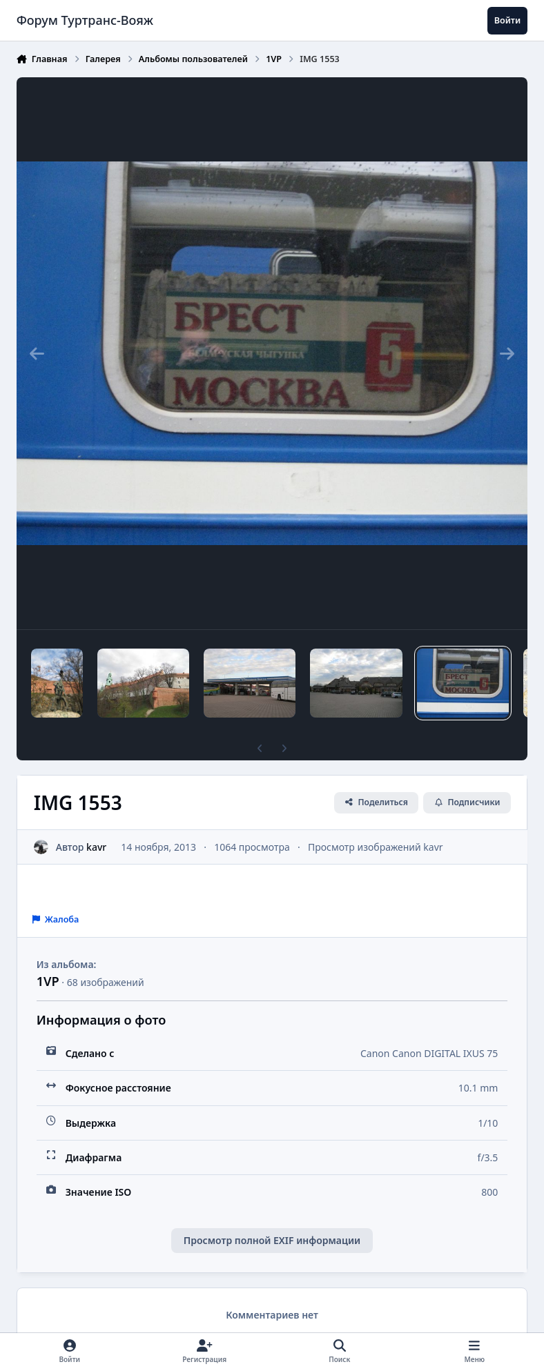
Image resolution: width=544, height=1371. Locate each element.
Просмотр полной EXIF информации (272, 1240)
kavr (96, 847)
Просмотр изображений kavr (375, 847)
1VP (48, 981)
